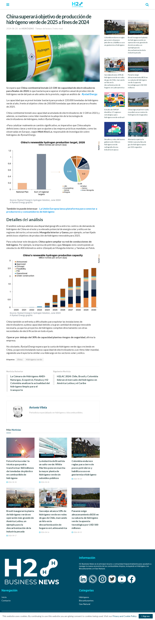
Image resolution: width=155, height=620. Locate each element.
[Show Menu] (7, 4)
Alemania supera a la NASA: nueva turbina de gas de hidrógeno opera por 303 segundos (137, 143)
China (20, 359)
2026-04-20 (77, 479)
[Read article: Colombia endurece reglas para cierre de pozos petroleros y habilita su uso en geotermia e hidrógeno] (86, 448)
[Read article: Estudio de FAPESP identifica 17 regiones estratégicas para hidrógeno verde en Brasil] (114, 99)
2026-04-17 (11, 535)
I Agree (146, 616)
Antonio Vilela (38, 407)
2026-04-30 (11, 482)
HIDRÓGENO (27, 28)
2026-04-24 (44, 482)
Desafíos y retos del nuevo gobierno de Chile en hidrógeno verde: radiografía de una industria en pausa (114, 144)
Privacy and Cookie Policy (124, 616)
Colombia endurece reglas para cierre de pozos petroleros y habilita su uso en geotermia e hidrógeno (84, 467)
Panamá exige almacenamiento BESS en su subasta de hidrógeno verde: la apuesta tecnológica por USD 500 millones (138, 81)
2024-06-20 (12, 28)
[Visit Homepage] (77, 5)
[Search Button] (147, 4)
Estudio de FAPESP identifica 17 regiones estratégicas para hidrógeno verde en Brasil (114, 113)
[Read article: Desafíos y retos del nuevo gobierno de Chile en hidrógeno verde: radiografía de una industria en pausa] (114, 129)
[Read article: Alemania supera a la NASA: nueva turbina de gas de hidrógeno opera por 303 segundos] (138, 129)
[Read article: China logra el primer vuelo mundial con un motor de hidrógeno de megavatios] (138, 99)
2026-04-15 (77, 532)
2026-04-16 (44, 532)
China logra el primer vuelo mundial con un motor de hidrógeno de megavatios (138, 112)
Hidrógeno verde (34, 359)
